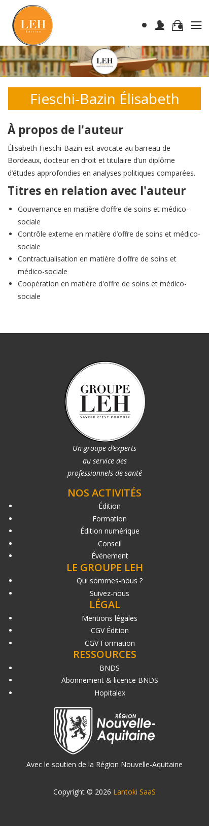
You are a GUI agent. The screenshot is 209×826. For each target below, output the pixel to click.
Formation (109, 518)
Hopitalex (109, 693)
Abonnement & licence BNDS (109, 680)
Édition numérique (110, 531)
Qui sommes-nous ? (110, 580)
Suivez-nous (109, 593)
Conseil (110, 543)
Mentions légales (109, 618)
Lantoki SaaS (134, 792)
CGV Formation (110, 643)
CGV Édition (110, 630)
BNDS (109, 668)
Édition (109, 506)
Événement (109, 555)
